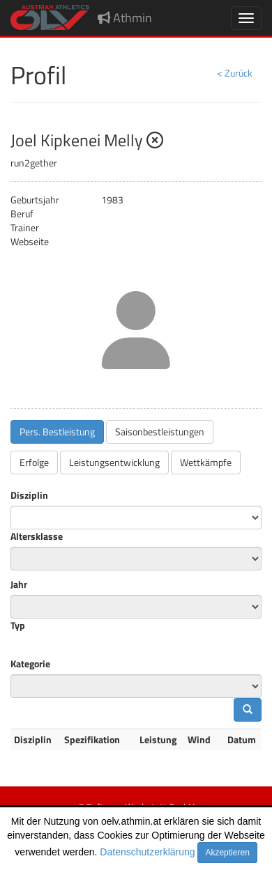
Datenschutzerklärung (147, 851)
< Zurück (234, 72)
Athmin (125, 17)
